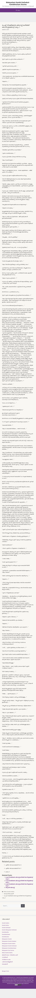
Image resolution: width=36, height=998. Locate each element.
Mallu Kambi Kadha (9, 891)
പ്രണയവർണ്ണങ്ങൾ (7, 962)
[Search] (23, 905)
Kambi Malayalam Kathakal (9, 930)
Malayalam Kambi (7, 939)
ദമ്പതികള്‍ (5, 957)
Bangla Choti (5, 971)
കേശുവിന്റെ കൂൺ (9, 893)
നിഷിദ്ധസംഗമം (6, 959)
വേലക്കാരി (5, 964)
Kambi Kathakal (6, 927)
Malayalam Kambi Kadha (8, 943)
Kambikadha (5, 932)
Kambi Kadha (5, 923)
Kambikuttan (5, 936)
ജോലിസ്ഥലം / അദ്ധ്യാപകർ (10, 955)
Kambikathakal (6, 934)
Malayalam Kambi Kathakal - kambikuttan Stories (18, 3)
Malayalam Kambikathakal (9, 948)
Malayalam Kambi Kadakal (9, 941)
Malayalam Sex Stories (8, 950)
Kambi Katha (5, 925)
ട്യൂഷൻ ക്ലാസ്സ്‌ (10, 887)
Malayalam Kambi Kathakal (9, 946)
